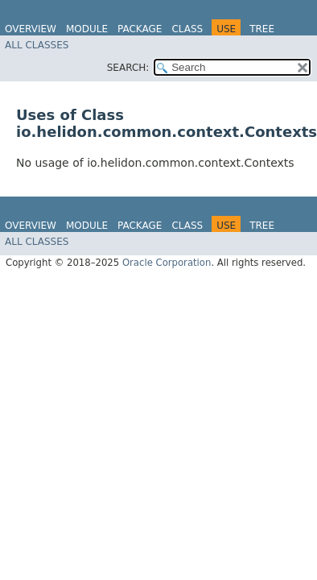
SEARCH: (128, 67)
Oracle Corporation (167, 262)
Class (187, 29)
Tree (261, 29)
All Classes (36, 45)
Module (87, 29)
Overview (30, 29)
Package (139, 29)
